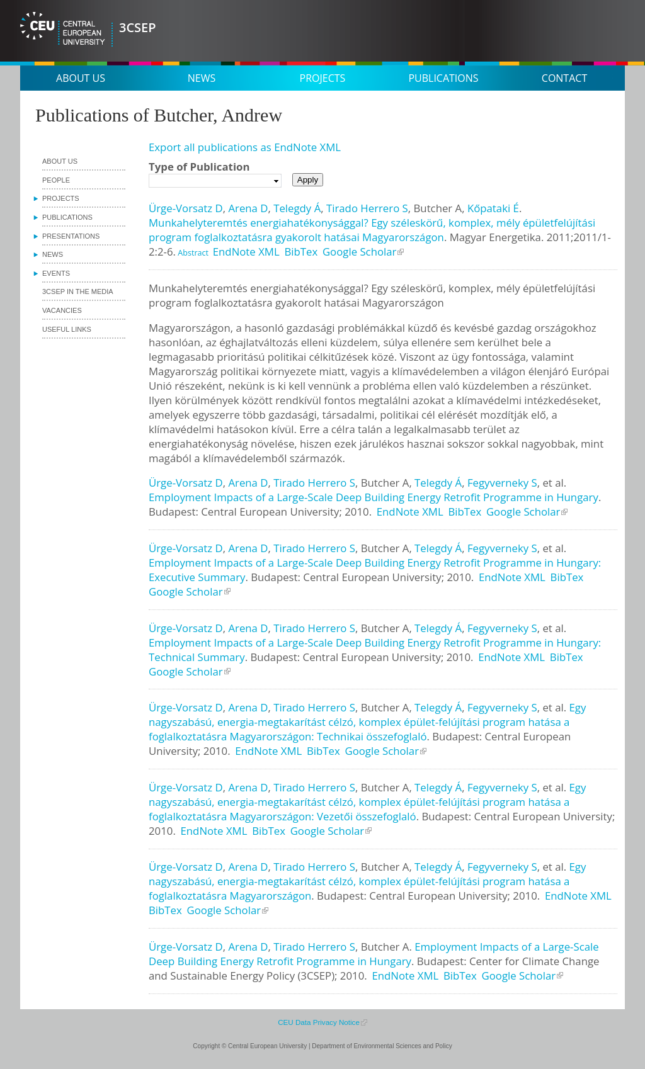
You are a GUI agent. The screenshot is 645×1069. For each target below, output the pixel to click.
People (56, 180)
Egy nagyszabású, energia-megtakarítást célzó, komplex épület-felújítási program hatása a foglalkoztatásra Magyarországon (367, 881)
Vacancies (62, 310)
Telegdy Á (297, 208)
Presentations (71, 236)
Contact (564, 78)
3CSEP (137, 27)
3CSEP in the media (77, 291)
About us (80, 78)
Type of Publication (199, 166)
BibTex (300, 251)
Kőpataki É (493, 208)
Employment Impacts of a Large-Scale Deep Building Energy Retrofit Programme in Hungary (373, 497)
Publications (443, 78)
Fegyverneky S (502, 482)
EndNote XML (246, 251)
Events (56, 273)
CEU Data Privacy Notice (319, 1022)
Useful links (66, 329)
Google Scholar (359, 251)
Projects (323, 78)
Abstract (192, 252)
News (201, 78)
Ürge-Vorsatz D (186, 208)
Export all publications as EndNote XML (245, 147)
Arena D (248, 208)
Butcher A (438, 208)
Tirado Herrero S (367, 208)
